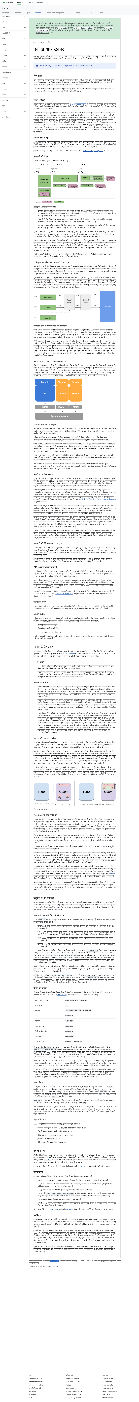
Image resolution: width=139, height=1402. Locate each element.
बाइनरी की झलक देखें (35, 1388)
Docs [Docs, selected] (19, 2)
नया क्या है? (5, 13)
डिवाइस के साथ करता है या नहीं (55, 13)
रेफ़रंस (101, 13)
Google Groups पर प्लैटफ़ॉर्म (74, 1391)
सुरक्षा (28, 13)
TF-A (103, 847)
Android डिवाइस (75, 13)
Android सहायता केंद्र (108, 1379)
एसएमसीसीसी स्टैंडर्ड (68, 654)
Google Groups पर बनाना (73, 1395)
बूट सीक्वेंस (70, 1209)
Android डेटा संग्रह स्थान (36, 1379)
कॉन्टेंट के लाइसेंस (54, 1261)
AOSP (35, 42)
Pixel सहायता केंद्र (107, 1382)
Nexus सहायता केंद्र (107, 1385)
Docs (41, 42)
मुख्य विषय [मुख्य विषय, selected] (38, 13)
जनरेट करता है (62, 995)
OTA (82, 1166)
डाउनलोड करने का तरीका (36, 1385)
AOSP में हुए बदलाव (42, 33)
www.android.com (108, 1388)
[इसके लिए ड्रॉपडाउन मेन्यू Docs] (23, 2)
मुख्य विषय (48, 42)
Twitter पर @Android (72, 1379)
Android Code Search (36, 2)
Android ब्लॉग (70, 1385)
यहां (57, 910)
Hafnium (112, 874)
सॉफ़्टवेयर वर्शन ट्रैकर (107, 1398)
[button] (12, 16)
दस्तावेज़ (5, 8)
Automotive (90, 13)
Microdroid (47, 1160)
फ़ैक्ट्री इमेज (32, 1391)
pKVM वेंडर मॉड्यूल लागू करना (93, 151)
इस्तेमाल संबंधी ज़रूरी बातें (35, 1382)
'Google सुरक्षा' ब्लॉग (71, 1388)
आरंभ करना (18, 13)
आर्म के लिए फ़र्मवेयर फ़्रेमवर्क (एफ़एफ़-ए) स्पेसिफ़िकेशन (97, 500)
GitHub (31, 1398)
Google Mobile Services (109, 1391)
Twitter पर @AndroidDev (73, 1382)
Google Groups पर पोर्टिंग (73, 1398)
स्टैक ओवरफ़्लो (106, 1395)
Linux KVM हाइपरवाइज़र (78, 104)
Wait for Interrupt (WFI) (64, 594)
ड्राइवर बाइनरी (33, 1395)
